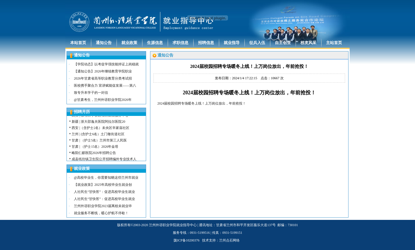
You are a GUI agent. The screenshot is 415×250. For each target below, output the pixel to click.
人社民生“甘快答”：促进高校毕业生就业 (104, 192)
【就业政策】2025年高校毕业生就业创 (103, 185)
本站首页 (78, 43)
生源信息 (155, 43)
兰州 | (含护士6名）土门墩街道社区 (98, 136)
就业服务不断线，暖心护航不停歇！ (101, 213)
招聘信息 (206, 43)
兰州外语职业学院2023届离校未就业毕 (103, 206)
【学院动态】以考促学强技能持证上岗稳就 (106, 64)
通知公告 (104, 43)
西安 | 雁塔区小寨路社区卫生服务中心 (100, 118)
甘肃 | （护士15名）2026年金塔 (95, 149)
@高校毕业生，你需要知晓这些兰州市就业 (106, 178)
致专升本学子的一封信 (91, 93)
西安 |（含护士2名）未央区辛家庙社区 (100, 130)
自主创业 (283, 43)
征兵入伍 (257, 43)
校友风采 (308, 43)
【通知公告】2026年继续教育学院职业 (103, 71)
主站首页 (334, 43)
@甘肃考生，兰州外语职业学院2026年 (103, 100)
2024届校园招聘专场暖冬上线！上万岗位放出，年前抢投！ (201, 103)
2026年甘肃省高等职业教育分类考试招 (103, 78)
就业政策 (129, 43)
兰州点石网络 (229, 240)
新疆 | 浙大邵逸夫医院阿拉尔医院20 (98, 124)
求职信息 (180, 43)
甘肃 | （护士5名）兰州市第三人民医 (99, 143)
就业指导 (232, 43)
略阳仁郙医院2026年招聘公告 (94, 155)
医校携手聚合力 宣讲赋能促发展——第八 (105, 86)
